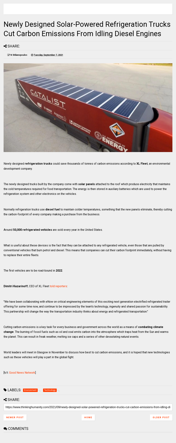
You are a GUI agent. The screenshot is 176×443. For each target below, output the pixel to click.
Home (88, 417)
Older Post (161, 417)
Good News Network (22, 372)
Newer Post (15, 417)
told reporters (58, 286)
